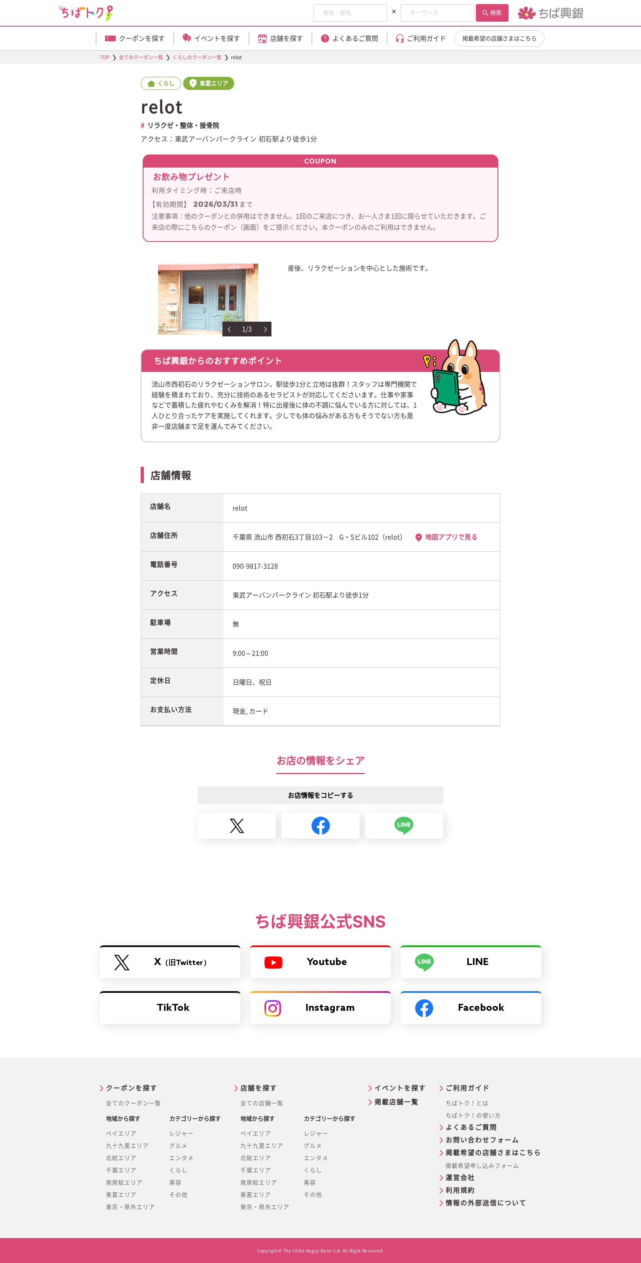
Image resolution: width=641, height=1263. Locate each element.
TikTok (173, 1008)
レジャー (181, 1133)
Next (265, 329)
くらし (178, 1170)
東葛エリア (121, 1195)
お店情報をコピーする (320, 795)
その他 (178, 1195)
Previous (229, 329)
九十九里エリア (127, 1146)
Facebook (459, 1008)
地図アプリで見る (451, 537)
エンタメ (181, 1158)
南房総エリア (124, 1182)
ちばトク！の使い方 (473, 1115)
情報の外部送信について (486, 1203)
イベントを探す (400, 1088)
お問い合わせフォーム (482, 1140)
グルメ (178, 1146)
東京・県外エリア (130, 1207)
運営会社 (460, 1177)
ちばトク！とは (467, 1103)
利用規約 (460, 1190)
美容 (175, 1182)
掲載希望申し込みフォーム (482, 1166)
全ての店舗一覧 (261, 1103)
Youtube (305, 962)
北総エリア (121, 1158)
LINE (452, 963)
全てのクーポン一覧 (133, 1103)
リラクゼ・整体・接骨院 (183, 125)
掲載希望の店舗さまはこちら (499, 38)
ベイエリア (121, 1133)
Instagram (309, 1008)
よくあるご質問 (471, 1127)
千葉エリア (121, 1170)
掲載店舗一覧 (396, 1102)
